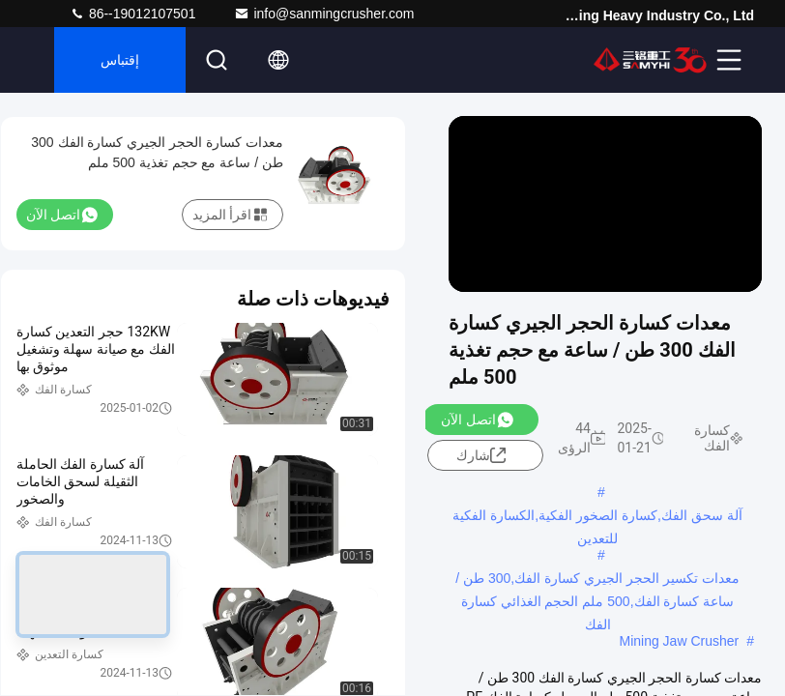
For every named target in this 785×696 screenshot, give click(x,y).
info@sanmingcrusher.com (324, 13)
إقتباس (120, 60)
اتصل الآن (476, 419)
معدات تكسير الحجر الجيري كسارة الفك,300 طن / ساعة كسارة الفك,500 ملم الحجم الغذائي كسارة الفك (597, 580)
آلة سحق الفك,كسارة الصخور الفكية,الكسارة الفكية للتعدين (596, 517)
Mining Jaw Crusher (679, 641)
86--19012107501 (132, 13)
